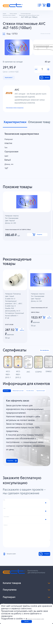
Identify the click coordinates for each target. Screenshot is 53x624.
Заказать (39, 89)
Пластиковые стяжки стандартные (24, 122)
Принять (26, 620)
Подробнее (17, 514)
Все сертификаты (39, 374)
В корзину (37, 256)
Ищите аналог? (14, 89)
